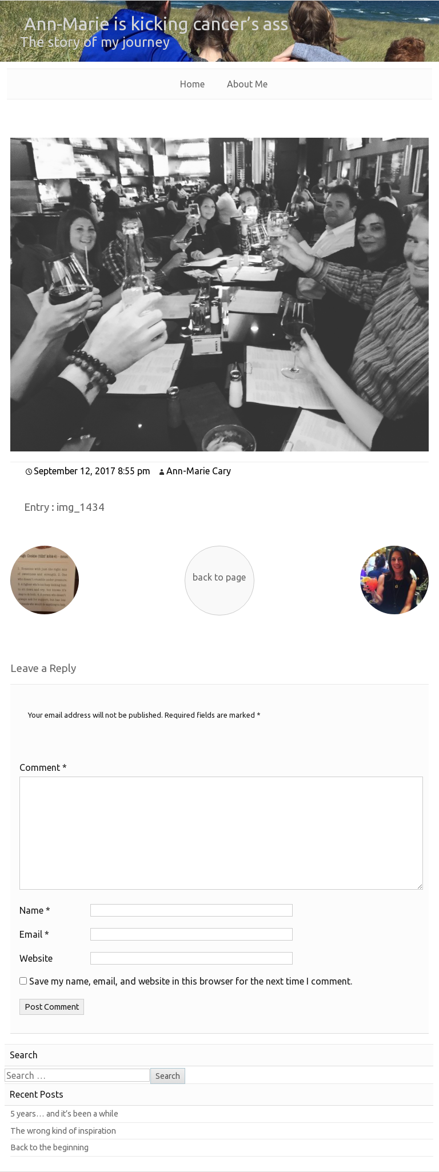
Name (34, 910)
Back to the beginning (49, 1147)
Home (192, 84)
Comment (43, 767)
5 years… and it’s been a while (64, 1113)
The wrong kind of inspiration (63, 1130)
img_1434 (81, 507)
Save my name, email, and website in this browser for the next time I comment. (190, 981)
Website (36, 958)
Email (34, 934)
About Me (247, 84)
